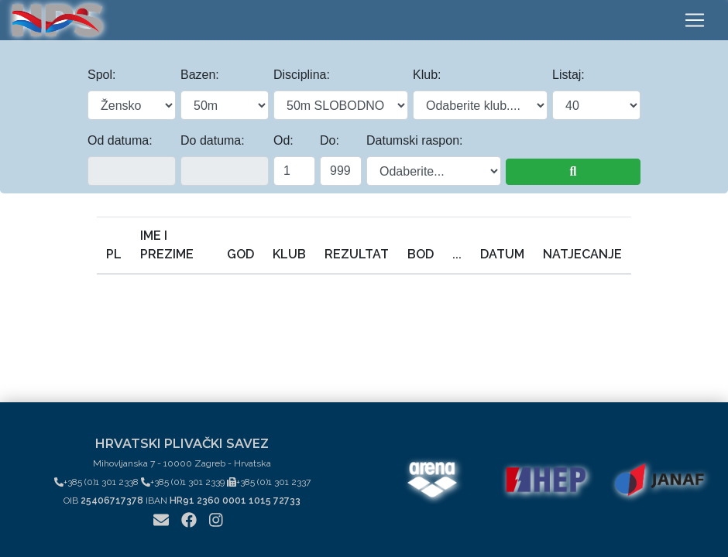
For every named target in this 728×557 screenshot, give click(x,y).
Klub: (427, 74)
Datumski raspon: (414, 140)
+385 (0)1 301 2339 (183, 482)
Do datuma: (212, 140)
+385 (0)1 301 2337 (269, 482)
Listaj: (568, 74)
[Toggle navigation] (695, 20)
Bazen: (199, 74)
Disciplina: (301, 74)
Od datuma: (120, 140)
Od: (283, 140)
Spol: (101, 74)
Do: (329, 140)
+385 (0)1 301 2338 (96, 482)
